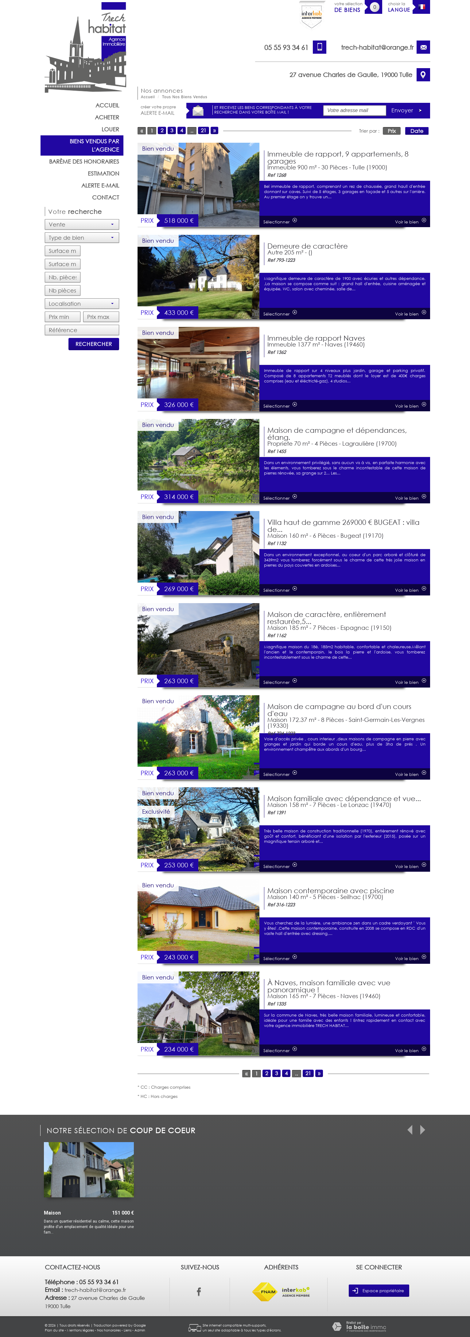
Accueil (107, 105)
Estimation (103, 173)
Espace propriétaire (378, 1291)
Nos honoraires (109, 1330)
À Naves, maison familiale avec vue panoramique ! (328, 986)
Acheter (107, 117)
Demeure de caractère (307, 246)
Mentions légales (80, 1330)
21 (203, 130)
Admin (139, 1330)
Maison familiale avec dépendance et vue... (344, 798)
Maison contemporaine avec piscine (330, 890)
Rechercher (94, 344)
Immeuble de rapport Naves (316, 338)
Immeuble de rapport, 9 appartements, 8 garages (338, 157)
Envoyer (408, 110)
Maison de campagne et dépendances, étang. (337, 433)
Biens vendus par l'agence (94, 145)
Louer (110, 129)
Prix (392, 131)
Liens (127, 1330)
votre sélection (348, 7)
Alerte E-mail (100, 185)
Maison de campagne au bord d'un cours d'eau (339, 710)
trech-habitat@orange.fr (377, 47)
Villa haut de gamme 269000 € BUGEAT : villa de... (343, 525)
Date (416, 131)
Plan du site (54, 1330)
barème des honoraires (84, 161)
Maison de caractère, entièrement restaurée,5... (326, 618)
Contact (105, 197)
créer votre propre (158, 110)
